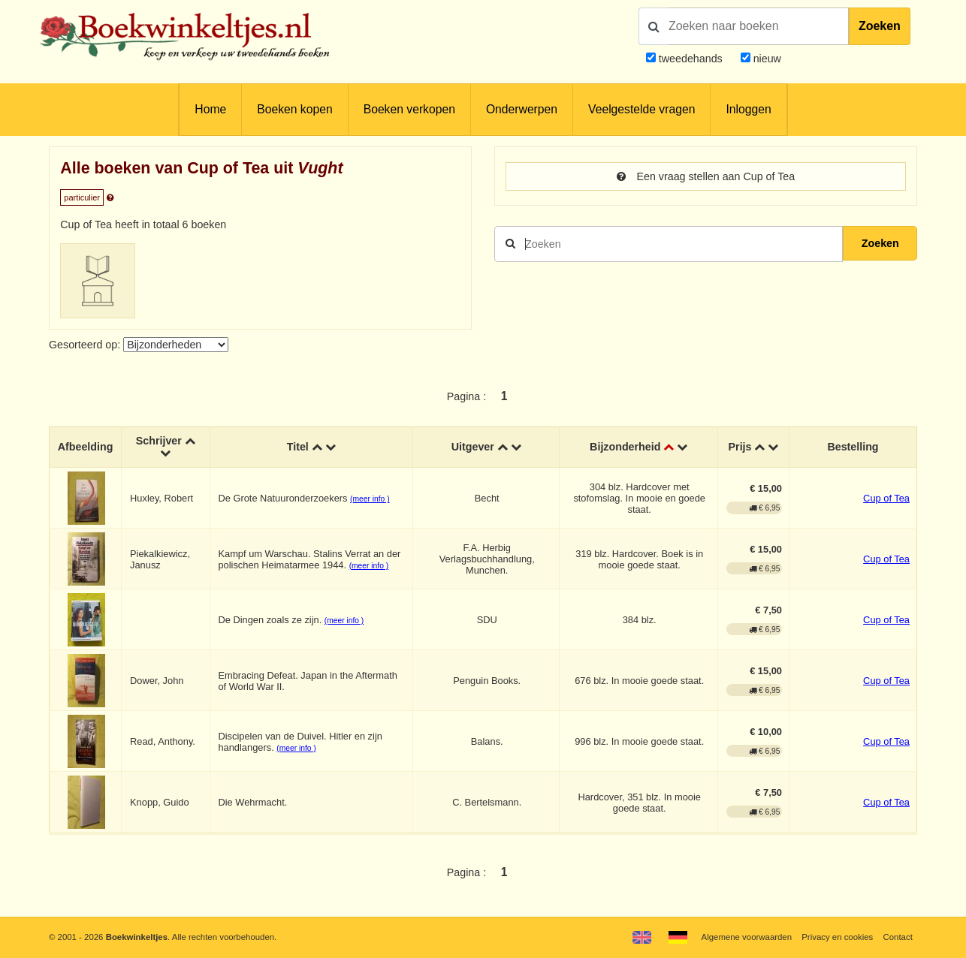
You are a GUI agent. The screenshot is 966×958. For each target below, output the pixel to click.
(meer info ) (369, 499)
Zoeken (880, 26)
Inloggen (748, 109)
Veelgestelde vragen (641, 109)
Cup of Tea (886, 498)
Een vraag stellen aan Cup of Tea (706, 176)
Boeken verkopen (409, 109)
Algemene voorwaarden (747, 936)
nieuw (765, 59)
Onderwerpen (521, 109)
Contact (898, 936)
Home (210, 109)
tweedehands (691, 59)
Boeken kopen (294, 109)
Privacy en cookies (837, 936)
